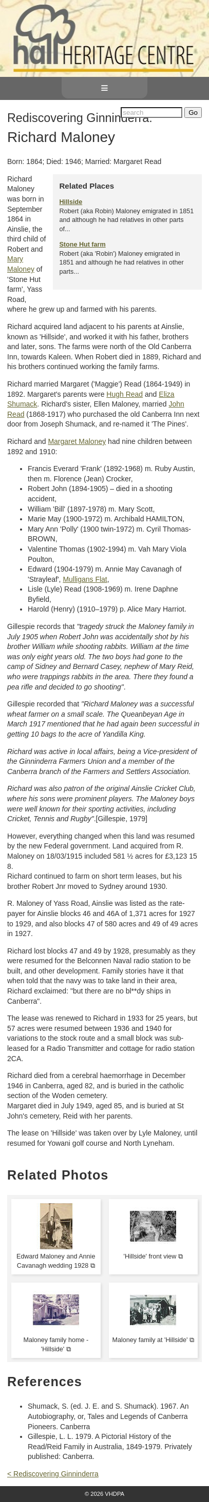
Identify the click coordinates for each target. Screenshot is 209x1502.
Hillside (70, 202)
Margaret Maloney (77, 441)
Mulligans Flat (85, 579)
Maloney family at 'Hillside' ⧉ (153, 1340)
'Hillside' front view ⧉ (153, 1256)
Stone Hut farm (82, 244)
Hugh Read (124, 394)
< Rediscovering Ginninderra (53, 1474)
